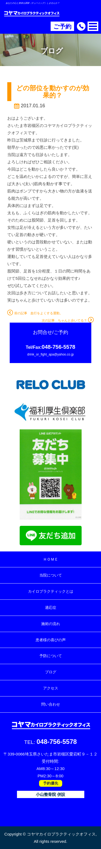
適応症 (50, 607)
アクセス (50, 688)
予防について (50, 656)
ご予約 (62, 26)
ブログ (50, 672)
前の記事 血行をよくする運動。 (35, 313)
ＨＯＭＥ (50, 559)
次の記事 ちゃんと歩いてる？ (67, 320)
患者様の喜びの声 (51, 640)
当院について (50, 575)
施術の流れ (50, 624)
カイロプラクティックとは (50, 591)
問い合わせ (50, 704)
